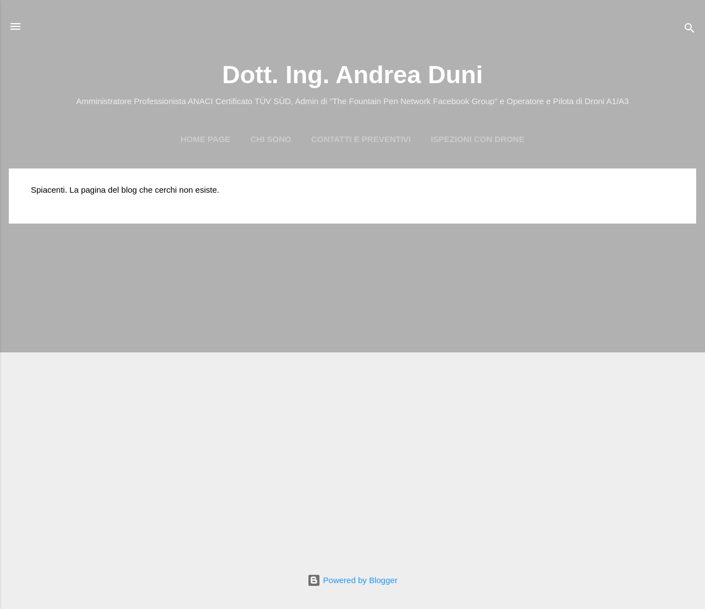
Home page (206, 139)
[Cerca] (689, 30)
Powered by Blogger (352, 580)
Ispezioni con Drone (477, 139)
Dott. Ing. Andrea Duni (352, 75)
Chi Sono (271, 139)
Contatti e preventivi (361, 139)
